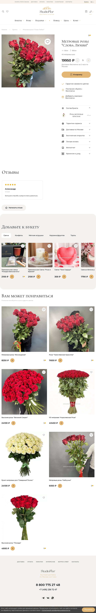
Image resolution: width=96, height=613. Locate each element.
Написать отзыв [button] (13, 208)
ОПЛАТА (30, 562)
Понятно (88, 610)
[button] (3, 11)
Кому (75, 20)
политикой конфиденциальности (56, 610)
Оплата (42, 2)
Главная (4, 29)
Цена (66, 20)
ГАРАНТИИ (39, 562)
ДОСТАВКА (20, 562)
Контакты (69, 2)
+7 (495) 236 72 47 (48, 589)
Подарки (39, 20)
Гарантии (50, 2)
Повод (56, 20)
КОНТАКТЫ (75, 562)
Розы (28, 20)
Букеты (18, 20)
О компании (59, 2)
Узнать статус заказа (22, 2)
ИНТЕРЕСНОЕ (50, 562)
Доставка (34, 2)
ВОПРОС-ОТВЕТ (63, 562)
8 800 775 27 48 (48, 585)
